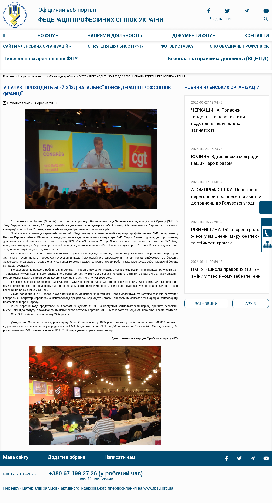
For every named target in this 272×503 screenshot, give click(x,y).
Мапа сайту (15, 457)
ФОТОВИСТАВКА (177, 46)
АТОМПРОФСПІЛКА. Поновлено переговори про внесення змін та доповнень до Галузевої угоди (226, 196)
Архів (250, 303)
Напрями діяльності (113, 35)
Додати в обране (66, 457)
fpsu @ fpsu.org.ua (95, 478)
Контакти (256, 35)
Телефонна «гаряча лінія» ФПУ (40, 59)
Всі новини (206, 303)
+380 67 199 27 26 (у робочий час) (96, 473)
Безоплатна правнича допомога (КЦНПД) (218, 59)
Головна (4, 35)
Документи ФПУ (192, 35)
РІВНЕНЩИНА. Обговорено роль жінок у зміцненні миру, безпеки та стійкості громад (225, 236)
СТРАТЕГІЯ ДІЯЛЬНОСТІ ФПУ (116, 46)
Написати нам (120, 457)
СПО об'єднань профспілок (239, 46)
